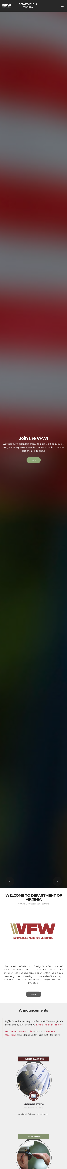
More (33, 460)
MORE (34, 1000)
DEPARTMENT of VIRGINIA (28, 6)
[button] (9, 881)
